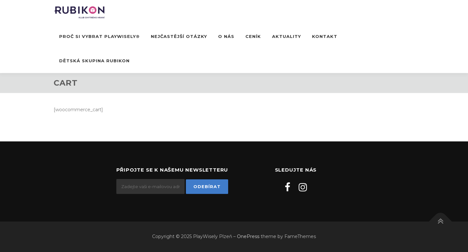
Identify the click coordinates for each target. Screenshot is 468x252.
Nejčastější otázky (179, 36)
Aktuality (286, 36)
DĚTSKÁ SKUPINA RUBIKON (94, 60)
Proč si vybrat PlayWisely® (99, 36)
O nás (226, 36)
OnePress (248, 236)
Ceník (253, 36)
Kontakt (324, 36)
